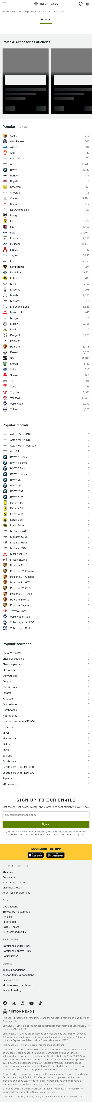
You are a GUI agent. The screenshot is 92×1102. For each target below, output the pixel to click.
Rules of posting (12, 990)
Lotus (64, 11)
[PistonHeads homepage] (46, 4)
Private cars (9, 921)
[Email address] (46, 814)
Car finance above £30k (17, 950)
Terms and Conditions (62, 831)
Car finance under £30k (16, 945)
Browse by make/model (16, 911)
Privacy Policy (40, 831)
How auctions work (14, 882)
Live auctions (10, 906)
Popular (46, 19)
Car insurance (10, 956)
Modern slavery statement (18, 985)
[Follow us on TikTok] (40, 1003)
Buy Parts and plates (23, 11)
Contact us (9, 877)
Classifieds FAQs (12, 887)
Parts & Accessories (47, 11)
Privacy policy (11, 980)
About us (8, 872)
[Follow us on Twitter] (13, 1003)
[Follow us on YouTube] (31, 1003)
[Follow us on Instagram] (22, 1003)
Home (6, 11)
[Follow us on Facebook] (5, 1003)
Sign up (46, 824)
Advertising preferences (16, 892)
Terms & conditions (14, 969)
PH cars (7, 916)
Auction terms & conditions (18, 975)
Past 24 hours (11, 926)
